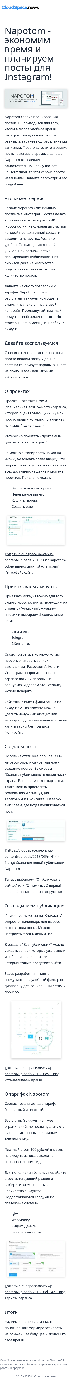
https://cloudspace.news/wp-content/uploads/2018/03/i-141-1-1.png (32, 856)
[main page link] (20, 7)
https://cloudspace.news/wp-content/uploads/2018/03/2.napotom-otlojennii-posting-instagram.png (35, 560)
